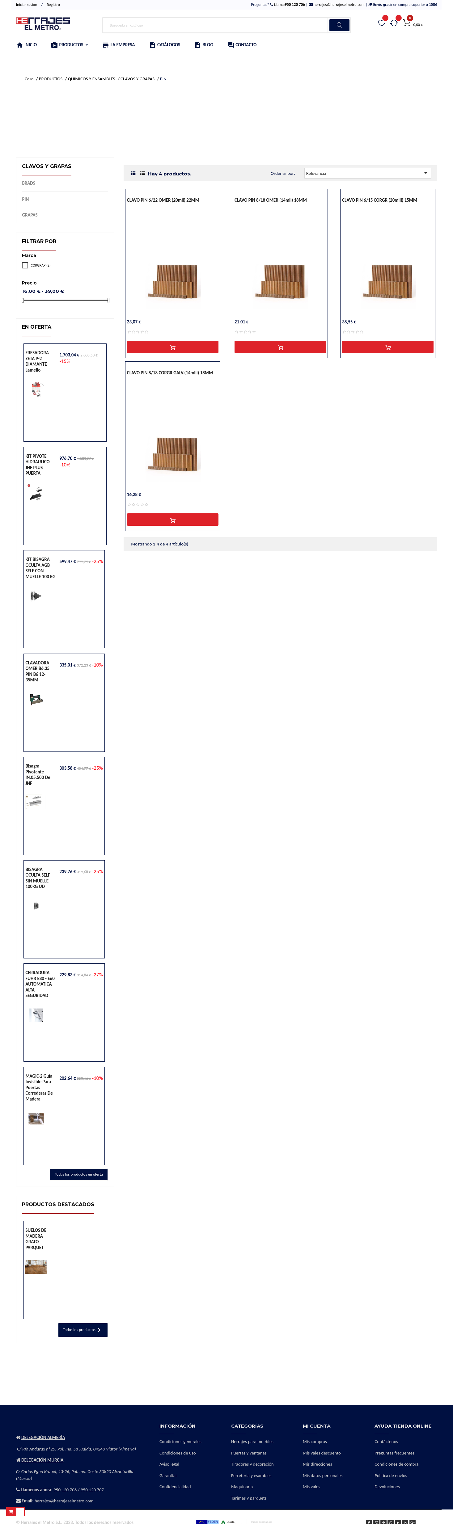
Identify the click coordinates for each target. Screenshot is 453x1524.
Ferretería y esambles (251, 1475)
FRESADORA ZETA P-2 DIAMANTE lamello (37, 361)
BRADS (28, 183)
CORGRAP (40, 265)
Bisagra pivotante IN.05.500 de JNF (37, 774)
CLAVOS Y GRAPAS (46, 166)
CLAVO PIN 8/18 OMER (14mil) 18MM (271, 200)
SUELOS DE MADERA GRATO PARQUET (35, 1238)
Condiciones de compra (396, 1464)
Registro (53, 4)
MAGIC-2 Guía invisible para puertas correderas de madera (39, 1087)
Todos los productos (83, 1330)
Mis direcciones (317, 1464)
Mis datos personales (322, 1475)
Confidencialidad (175, 1486)
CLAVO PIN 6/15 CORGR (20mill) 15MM (379, 200)
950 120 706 (65, 1489)
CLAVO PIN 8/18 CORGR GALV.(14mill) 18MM (170, 373)
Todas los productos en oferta (79, 1174)
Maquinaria (242, 1486)
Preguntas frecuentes (394, 1453)
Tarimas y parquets (249, 1498)
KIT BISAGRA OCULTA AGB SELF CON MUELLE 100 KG (40, 568)
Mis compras (315, 1441)
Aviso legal (169, 1464)
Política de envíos (391, 1475)
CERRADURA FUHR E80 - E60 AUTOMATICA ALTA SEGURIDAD (39, 984)
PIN (25, 199)
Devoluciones (387, 1486)
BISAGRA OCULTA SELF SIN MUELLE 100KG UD (37, 878)
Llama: (289, 4)
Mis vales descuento (322, 1453)
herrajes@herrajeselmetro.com (339, 4)
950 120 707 (92, 1489)
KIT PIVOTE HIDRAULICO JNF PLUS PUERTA (37, 464)
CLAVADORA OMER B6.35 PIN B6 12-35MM (37, 671)
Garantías (168, 1475)
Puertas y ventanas (249, 1453)
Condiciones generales (180, 1441)
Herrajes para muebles (252, 1441)
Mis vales (311, 1486)
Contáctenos (386, 1441)
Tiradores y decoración (252, 1464)
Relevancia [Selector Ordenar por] (368, 173)
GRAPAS (29, 215)
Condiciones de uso (177, 1453)
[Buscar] (226, 25)
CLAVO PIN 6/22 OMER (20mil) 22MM (163, 200)
